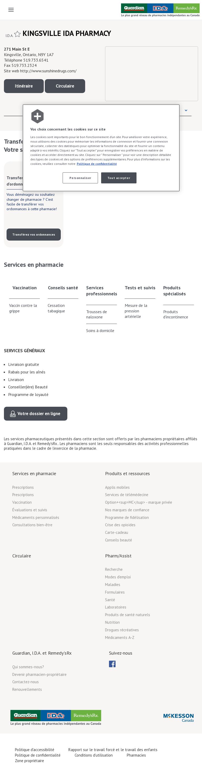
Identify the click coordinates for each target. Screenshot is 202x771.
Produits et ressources (127, 473)
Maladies (112, 584)
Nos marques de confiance (127, 509)
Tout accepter (118, 178)
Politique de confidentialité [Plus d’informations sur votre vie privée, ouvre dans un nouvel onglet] (97, 164)
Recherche (114, 569)
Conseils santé (63, 288)
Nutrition (112, 622)
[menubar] (112, 664)
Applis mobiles (117, 487)
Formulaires (115, 592)
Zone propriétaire (29, 760)
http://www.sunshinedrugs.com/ (48, 70)
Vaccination (25, 288)
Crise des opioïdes (120, 524)
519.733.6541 (35, 60)
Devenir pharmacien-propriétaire (39, 674)
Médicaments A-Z (119, 637)
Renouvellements (27, 689)
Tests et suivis (140, 288)
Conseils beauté (118, 539)
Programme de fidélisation (127, 517)
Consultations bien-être (32, 524)
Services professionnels (101, 291)
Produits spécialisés (174, 291)
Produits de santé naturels (127, 614)
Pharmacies (136, 755)
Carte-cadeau (116, 532)
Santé (110, 599)
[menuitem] (112, 664)
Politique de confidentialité (38, 755)
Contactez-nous (25, 681)
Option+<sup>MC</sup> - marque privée (138, 502)
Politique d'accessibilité (34, 749)
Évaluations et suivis (29, 509)
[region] (101, 148)
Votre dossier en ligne (39, 413)
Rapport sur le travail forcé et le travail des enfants (112, 749)
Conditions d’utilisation (94, 755)
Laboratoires (115, 607)
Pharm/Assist (118, 556)
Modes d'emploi (118, 576)
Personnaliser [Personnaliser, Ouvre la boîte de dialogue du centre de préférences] (80, 178)
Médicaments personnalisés (35, 517)
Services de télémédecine (126, 494)
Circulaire (65, 86)
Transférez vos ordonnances (33, 234)
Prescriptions (23, 487)
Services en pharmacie (34, 473)
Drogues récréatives (122, 629)
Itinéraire (24, 86)
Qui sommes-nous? (28, 666)
